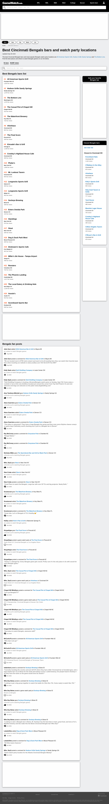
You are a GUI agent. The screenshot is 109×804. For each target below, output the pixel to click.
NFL (38, 3)
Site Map (4, 798)
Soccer (82, 3)
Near (12, 42)
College (72, 3)
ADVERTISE (54, 794)
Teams (4, 45)
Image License (12, 798)
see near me (88, 148)
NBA (55, 3)
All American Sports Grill (64, 57)
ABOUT (37, 794)
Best (5, 42)
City (20, 42)
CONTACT (71, 794)
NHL (46, 3)
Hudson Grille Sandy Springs (82, 57)
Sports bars (94, 3)
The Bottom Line (99, 57)
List (35, 42)
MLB (63, 3)
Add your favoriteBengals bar (94, 79)
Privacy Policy (20, 798)
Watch (27, 42)
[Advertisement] (54, 26)
